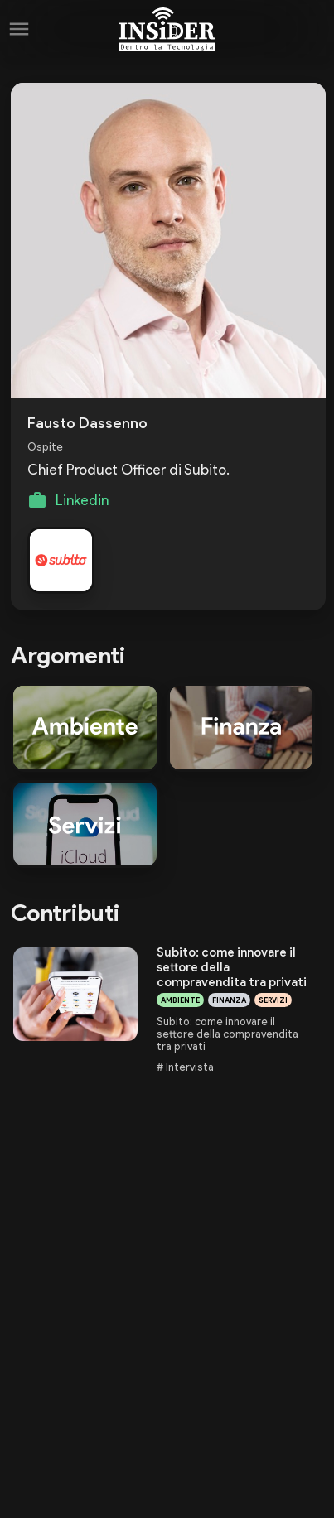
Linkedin (82, 500)
